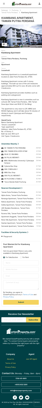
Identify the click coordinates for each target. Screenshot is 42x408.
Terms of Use (28, 294)
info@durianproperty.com (21, 390)
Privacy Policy (8, 297)
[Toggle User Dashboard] (39, 3)
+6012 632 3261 (21, 384)
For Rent (26, 257)
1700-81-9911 (21, 378)
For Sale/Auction (12, 257)
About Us (10, 359)
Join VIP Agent (31, 359)
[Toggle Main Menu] (4, 3)
